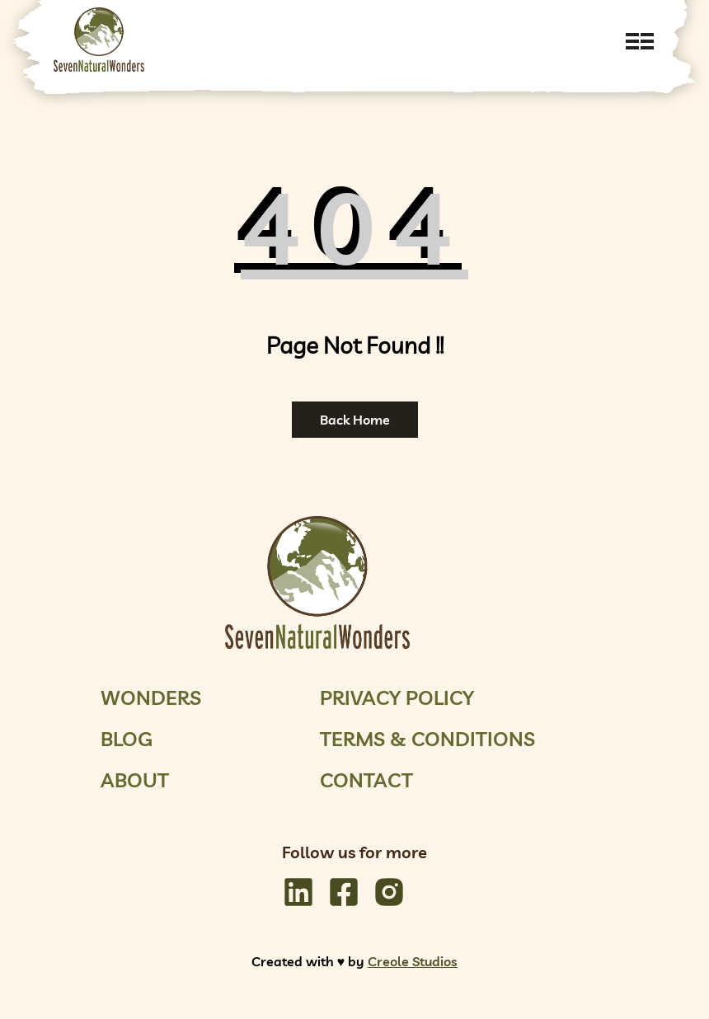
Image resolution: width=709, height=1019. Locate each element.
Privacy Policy (397, 697)
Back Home (355, 419)
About (135, 780)
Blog (127, 738)
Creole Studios (413, 961)
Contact (366, 780)
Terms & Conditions (427, 738)
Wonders (151, 697)
